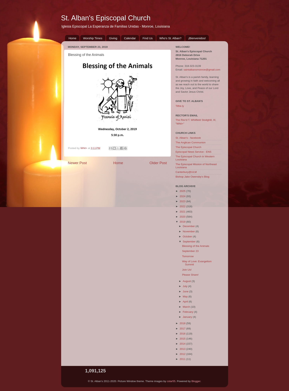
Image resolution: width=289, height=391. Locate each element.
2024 (183, 196)
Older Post (158, 163)
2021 (183, 211)
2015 (183, 338)
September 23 (190, 251)
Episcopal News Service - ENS (194, 151)
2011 (183, 359)
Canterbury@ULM (186, 172)
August (187, 281)
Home (72, 38)
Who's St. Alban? (170, 38)
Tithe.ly (180, 105)
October (188, 236)
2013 (183, 348)
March (187, 306)
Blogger (195, 381)
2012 (183, 354)
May (185, 296)
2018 (183, 323)
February (188, 311)
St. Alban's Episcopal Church (106, 18)
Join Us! (187, 269)
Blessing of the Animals (195, 246)
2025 (183, 191)
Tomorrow (188, 256)
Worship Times (92, 38)
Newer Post (77, 163)
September (189, 241)
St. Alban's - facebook (188, 137)
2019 (183, 221)
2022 (183, 206)
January (188, 316)
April (186, 301)
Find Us (148, 38)
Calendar (130, 38)
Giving (113, 38)
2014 (183, 343)
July (185, 286)
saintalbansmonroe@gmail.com (202, 69)
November (189, 231)
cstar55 (171, 381)
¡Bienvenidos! (197, 38)
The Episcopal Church (188, 147)
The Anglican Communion (191, 142)
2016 (183, 333)
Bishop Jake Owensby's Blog (192, 176)
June (186, 291)
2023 (183, 201)
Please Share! (190, 274)
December (189, 226)
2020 (183, 216)
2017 (183, 328)
